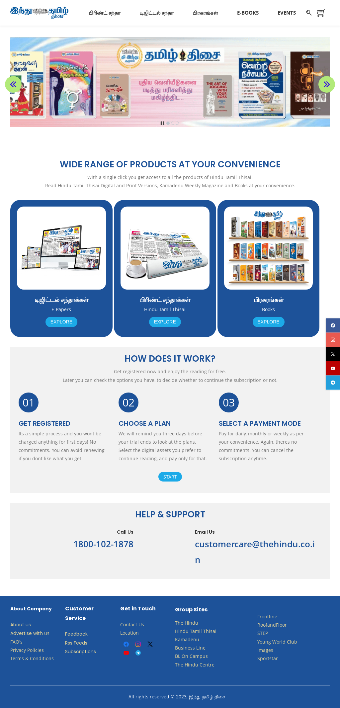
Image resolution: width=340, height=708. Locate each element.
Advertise (21, 633)
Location (129, 633)
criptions (86, 651)
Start (170, 477)
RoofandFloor (272, 625)
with (38, 633)
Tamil (196, 631)
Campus (199, 656)
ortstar (270, 658)
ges (269, 650)
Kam (180, 639)
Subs (70, 651)
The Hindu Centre (194, 665)
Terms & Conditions (32, 658)
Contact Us (132, 624)
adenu (192, 639)
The (179, 623)
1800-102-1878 (103, 544)
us (46, 633)
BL (177, 656)
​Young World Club (277, 642)
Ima (261, 650)
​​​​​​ (189, 656)
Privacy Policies (27, 650)
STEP (262, 633)
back (82, 634)
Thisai (209, 631)
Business (185, 648)
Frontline (267, 616)
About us (20, 624)
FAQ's (16, 642)
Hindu (191, 623)
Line (201, 648)
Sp (260, 658)
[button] (13, 84)
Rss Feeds (76, 643)
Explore (61, 321)
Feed (70, 634)
